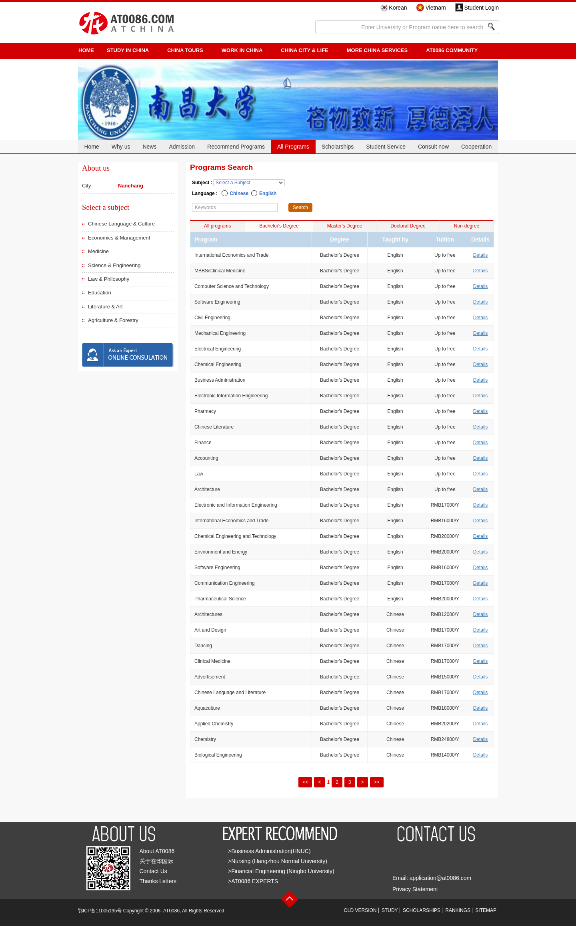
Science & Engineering (114, 265)
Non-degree (466, 226)
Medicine (98, 251)
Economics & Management (119, 238)
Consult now (433, 146)
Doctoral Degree (407, 226)
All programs (217, 226)
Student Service (386, 146)
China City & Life (304, 50)
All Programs (293, 146)
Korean (398, 7)
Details (480, 255)
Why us (121, 146)
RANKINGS (457, 910)
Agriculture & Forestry (113, 320)
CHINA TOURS (185, 50)
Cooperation (476, 146)
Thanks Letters (158, 881)
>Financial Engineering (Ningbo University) (281, 871)
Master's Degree (344, 226)
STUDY (390, 910)
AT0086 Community (452, 50)
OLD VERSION (360, 910)
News (149, 146)
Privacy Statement (415, 889)
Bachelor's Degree (278, 226)
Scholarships (338, 146)
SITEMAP (485, 910)
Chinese (239, 193)
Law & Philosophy (108, 279)
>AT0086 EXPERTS (253, 881)
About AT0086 (157, 851)
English (267, 193)
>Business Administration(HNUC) (269, 851)
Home (91, 146)
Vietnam (435, 7)
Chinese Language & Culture (121, 224)
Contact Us (153, 871)
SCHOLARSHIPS (421, 910)
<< (305, 782)
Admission (182, 146)
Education (99, 293)
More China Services (377, 50)
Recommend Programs (236, 146)
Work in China (242, 50)
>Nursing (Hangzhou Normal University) (277, 861)
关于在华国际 (156, 861)
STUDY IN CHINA (128, 50)
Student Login (481, 7)
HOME (86, 50)
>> (377, 782)
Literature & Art (105, 307)
